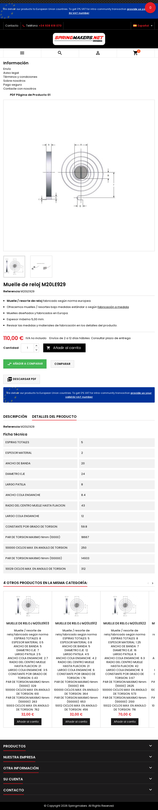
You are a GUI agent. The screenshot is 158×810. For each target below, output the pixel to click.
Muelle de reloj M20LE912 (76, 623)
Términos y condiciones (20, 77)
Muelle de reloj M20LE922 (124, 623)
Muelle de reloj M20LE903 (27, 623)
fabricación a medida (113, 307)
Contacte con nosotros (19, 89)
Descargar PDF (21, 379)
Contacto (11, 25)
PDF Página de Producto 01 (30, 95)
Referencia (11, 291)
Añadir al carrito (64, 347)
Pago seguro (12, 85)
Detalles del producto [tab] (54, 416)
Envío (7, 69)
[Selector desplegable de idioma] (143, 25)
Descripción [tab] (15, 416)
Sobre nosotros (14, 81)
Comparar (62, 364)
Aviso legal (11, 73)
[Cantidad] (27, 348)
